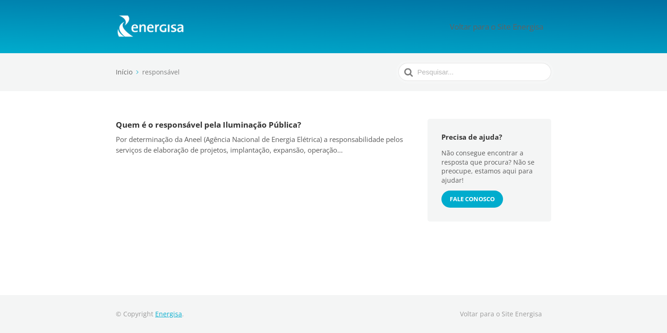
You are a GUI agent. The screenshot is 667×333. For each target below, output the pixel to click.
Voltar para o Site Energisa (505, 26)
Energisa (168, 313)
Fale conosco (472, 199)
